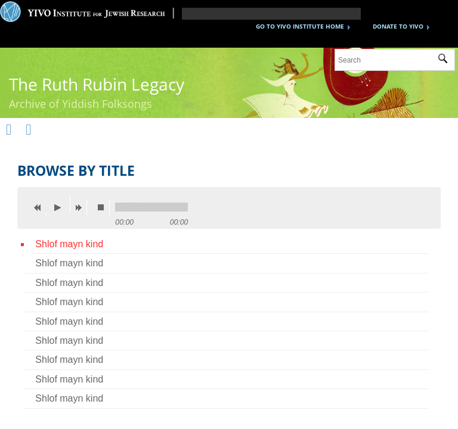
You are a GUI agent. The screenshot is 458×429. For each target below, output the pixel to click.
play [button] (61, 203)
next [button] (81, 207)
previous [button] (40, 207)
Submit (446, 60)
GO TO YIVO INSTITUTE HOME (300, 26)
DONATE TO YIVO (398, 26)
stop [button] (103, 207)
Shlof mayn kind (69, 244)
